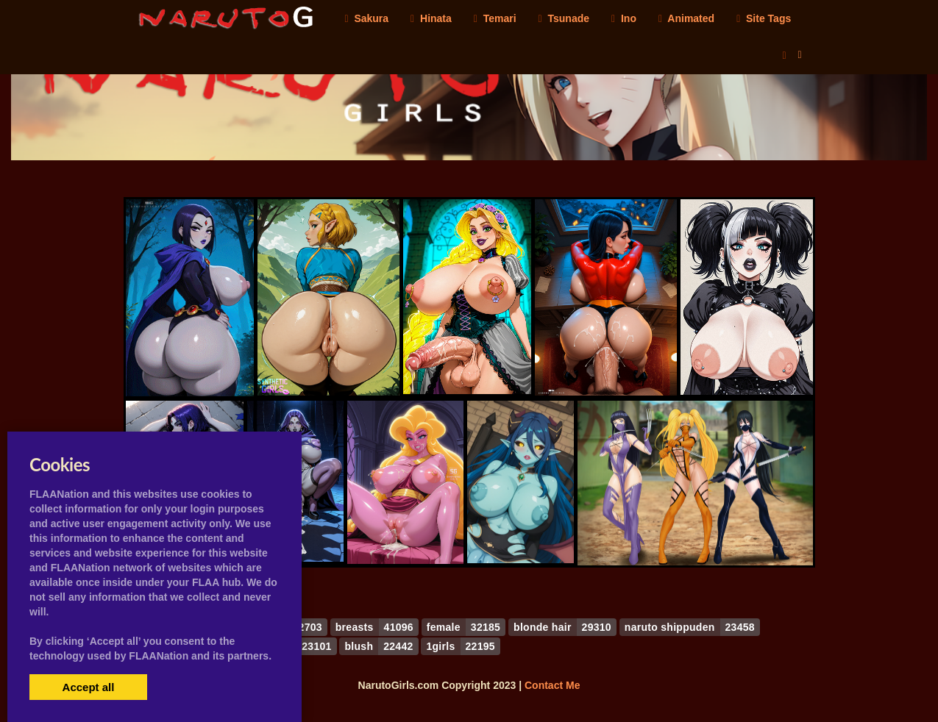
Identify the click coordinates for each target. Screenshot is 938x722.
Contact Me (552, 685)
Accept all (89, 687)
